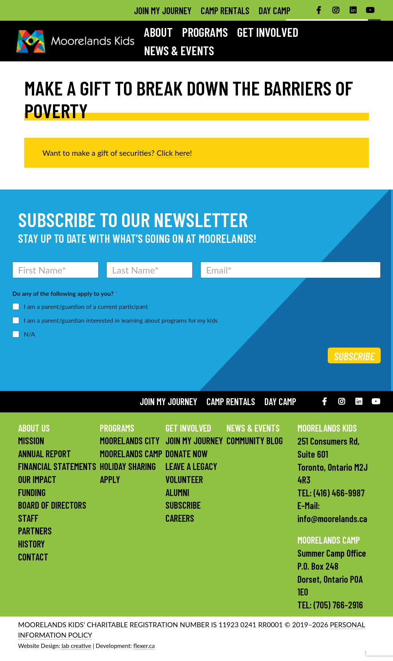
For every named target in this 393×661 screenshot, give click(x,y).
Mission (31, 440)
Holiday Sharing (128, 466)
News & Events (179, 50)
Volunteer (184, 479)
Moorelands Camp (131, 453)
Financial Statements (57, 466)
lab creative (76, 645)
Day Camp (275, 10)
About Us (34, 428)
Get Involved (267, 32)
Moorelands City (130, 440)
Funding (32, 492)
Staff (28, 518)
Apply (110, 479)
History (31, 543)
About (158, 32)
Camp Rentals (225, 10)
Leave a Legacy (191, 466)
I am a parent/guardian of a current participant (86, 306)
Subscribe (354, 356)
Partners (35, 530)
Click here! (174, 152)
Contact (33, 556)
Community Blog (254, 440)
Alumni (177, 492)
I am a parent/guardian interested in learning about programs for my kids (121, 320)
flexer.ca (144, 645)
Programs (205, 32)
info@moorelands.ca (332, 518)
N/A (29, 334)
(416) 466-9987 (339, 492)
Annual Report (44, 453)
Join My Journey (163, 10)
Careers (179, 518)
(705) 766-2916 (338, 604)
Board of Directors (52, 505)
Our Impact (37, 479)
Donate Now (186, 453)
